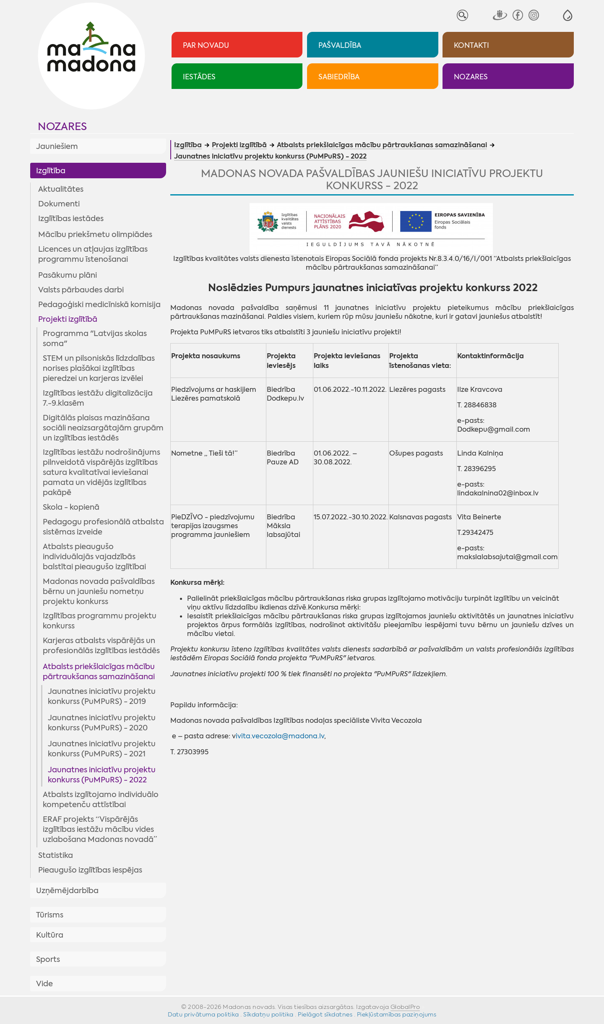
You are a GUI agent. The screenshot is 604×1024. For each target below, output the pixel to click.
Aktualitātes (60, 189)
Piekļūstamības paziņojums (397, 1014)
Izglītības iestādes (71, 219)
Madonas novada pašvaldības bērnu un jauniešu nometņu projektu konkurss (99, 591)
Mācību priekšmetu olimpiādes (95, 234)
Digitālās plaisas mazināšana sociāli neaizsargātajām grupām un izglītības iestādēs (103, 428)
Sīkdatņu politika (268, 1014)
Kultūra (49, 935)
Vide (44, 984)
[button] (568, 15)
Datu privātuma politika (203, 1014)
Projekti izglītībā (67, 319)
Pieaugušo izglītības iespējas (90, 870)
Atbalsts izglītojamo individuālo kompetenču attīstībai (101, 799)
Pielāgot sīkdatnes (325, 1014)
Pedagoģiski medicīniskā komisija (99, 305)
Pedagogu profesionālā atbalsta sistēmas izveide (103, 527)
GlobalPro (405, 1007)
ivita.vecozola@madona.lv (280, 736)
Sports (48, 959)
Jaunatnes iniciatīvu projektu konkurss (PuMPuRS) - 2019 (102, 696)
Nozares (62, 126)
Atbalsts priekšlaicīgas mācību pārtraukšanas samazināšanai (99, 672)
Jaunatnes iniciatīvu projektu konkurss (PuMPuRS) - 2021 (102, 749)
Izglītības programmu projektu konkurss (99, 621)
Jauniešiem (57, 146)
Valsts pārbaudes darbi (81, 290)
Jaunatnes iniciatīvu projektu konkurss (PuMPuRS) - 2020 (102, 723)
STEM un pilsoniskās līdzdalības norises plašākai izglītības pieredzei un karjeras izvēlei (99, 368)
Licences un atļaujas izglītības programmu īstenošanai (93, 254)
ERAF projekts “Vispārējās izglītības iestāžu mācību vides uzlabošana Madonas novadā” (100, 829)
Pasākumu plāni (67, 275)
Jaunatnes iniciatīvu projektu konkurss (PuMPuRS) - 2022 (102, 775)
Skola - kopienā (71, 507)
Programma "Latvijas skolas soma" (95, 338)
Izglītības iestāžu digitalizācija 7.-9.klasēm (98, 398)
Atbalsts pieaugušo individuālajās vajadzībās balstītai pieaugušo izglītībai (94, 557)
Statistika (55, 855)
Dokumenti (59, 204)
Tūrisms (49, 915)
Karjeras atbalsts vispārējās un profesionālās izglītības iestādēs (101, 646)
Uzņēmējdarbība (67, 891)
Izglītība (50, 171)
